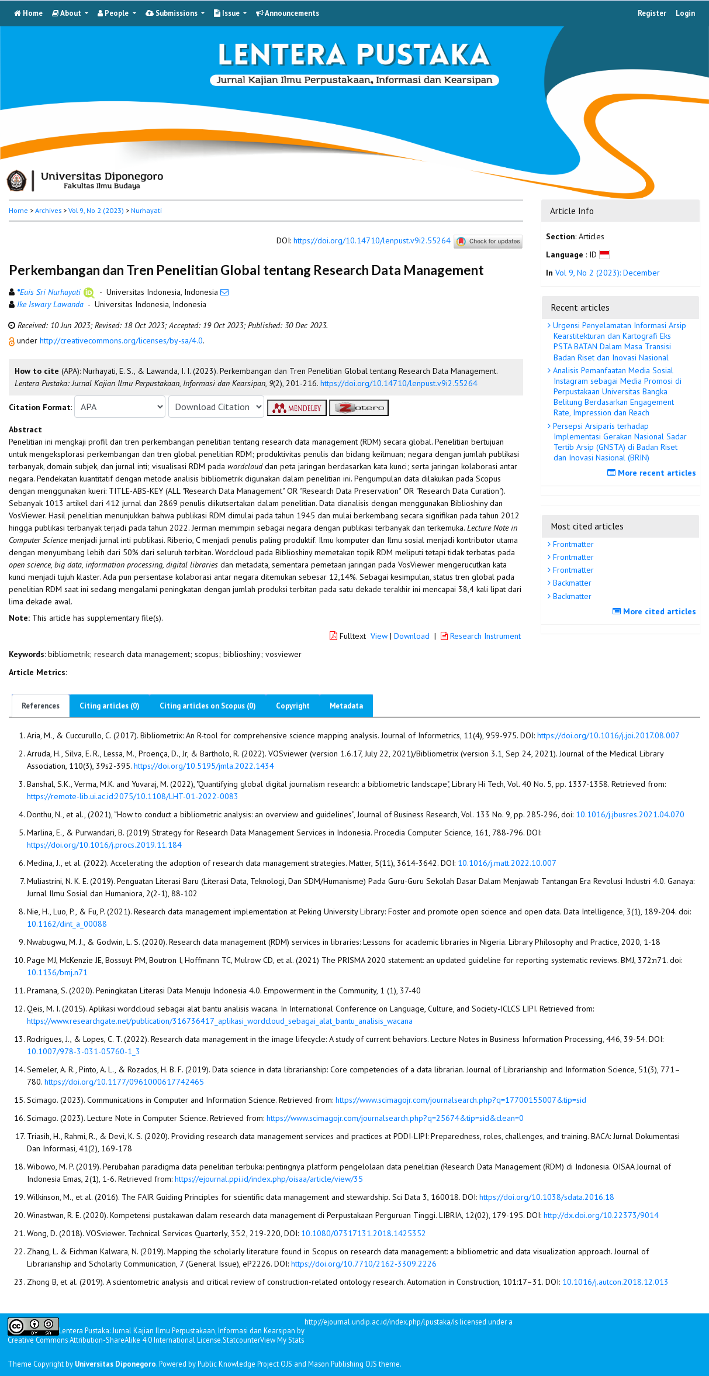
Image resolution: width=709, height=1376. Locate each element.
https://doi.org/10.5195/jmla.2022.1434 (204, 766)
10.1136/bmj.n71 (57, 972)
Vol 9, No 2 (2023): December (607, 272)
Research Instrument (481, 636)
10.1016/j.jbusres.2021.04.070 (630, 814)
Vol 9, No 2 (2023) (96, 210)
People (114, 13)
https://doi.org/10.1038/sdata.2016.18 (546, 1197)
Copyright (293, 706)
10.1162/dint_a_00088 (67, 924)
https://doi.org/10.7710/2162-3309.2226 (364, 1263)
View (379, 636)
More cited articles (655, 611)
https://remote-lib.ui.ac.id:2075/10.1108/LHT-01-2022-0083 (132, 796)
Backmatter (571, 582)
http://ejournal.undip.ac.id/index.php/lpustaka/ (379, 1321)
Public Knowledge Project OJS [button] (245, 1363)
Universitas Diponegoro (115, 1363)
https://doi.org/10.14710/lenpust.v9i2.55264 (372, 241)
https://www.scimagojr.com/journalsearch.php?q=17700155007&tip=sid (461, 1100)
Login (685, 13)
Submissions (172, 13)
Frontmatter (572, 544)
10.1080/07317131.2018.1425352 (363, 1233)
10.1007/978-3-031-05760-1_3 (83, 1051)
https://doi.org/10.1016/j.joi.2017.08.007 (608, 735)
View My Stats (282, 1339)
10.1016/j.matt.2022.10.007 (507, 863)
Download (412, 636)
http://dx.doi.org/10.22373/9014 (601, 1215)
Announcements (287, 13)
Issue (227, 13)
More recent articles (653, 472)
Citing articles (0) (109, 706)
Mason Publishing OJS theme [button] (354, 1363)
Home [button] (18, 210)
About (67, 13)
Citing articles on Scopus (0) (208, 706)
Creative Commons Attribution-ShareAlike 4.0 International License (114, 1340)
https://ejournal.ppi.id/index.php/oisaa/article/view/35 (269, 1179)
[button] (13, 340)
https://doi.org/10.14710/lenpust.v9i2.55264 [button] (399, 383)
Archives (48, 210)
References (41, 706)
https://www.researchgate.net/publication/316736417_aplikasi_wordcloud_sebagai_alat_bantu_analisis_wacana (220, 1021)
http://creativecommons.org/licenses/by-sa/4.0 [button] (121, 340)
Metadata (346, 706)
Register (652, 13)
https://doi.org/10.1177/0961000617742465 (124, 1081)
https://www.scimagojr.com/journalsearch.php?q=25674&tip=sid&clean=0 (395, 1118)
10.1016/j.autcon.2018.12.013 (615, 1282)
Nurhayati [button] (146, 210)
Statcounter (241, 1339)
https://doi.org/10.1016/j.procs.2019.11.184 (104, 845)
